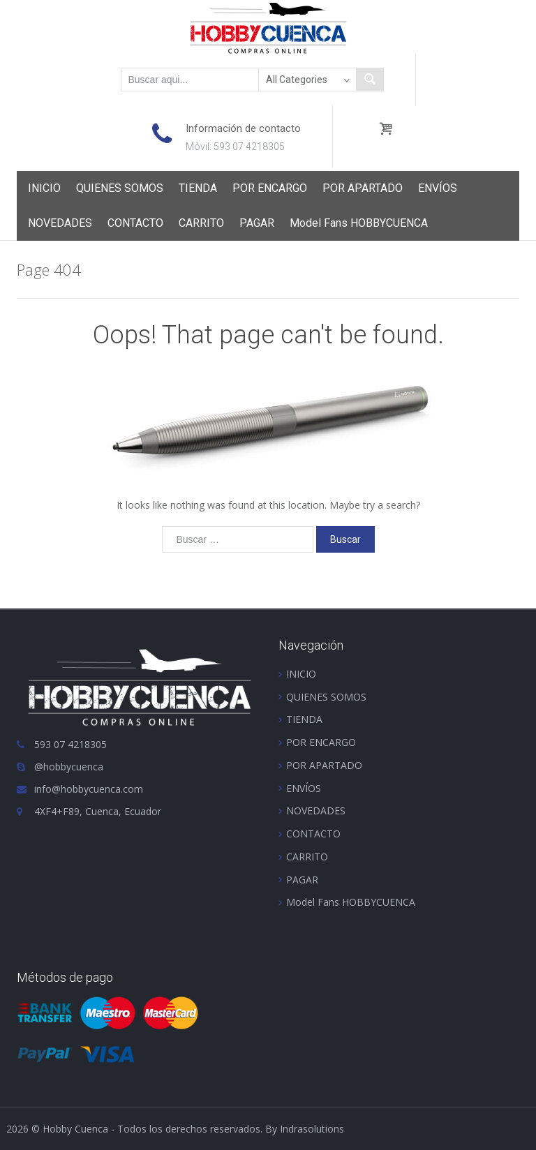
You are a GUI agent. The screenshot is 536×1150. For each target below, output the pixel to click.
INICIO (44, 188)
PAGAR (256, 223)
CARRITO (201, 223)
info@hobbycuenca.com (88, 789)
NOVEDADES (60, 223)
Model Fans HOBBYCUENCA (359, 223)
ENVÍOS (437, 188)
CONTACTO (135, 223)
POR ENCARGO (269, 188)
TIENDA (198, 188)
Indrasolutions (312, 1128)
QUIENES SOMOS (119, 188)
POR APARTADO (362, 188)
